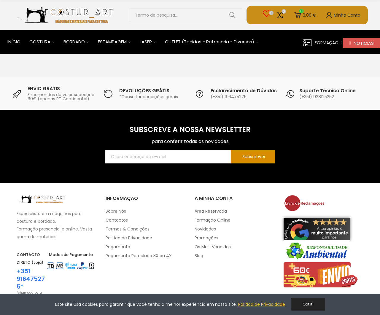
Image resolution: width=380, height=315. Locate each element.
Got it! (308, 304)
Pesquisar (232, 15)
